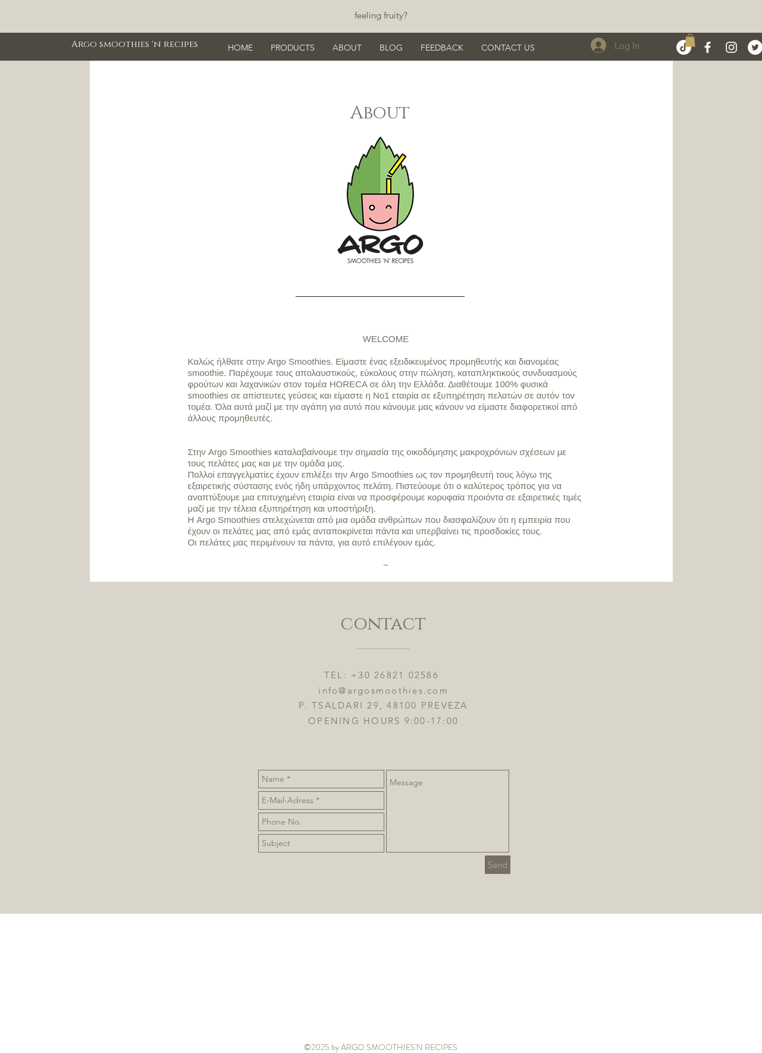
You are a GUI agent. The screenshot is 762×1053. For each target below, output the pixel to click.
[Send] (497, 864)
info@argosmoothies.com (383, 690)
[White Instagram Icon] (731, 47)
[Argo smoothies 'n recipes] (134, 44)
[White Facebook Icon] (707, 47)
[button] (690, 40)
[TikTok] (683, 47)
